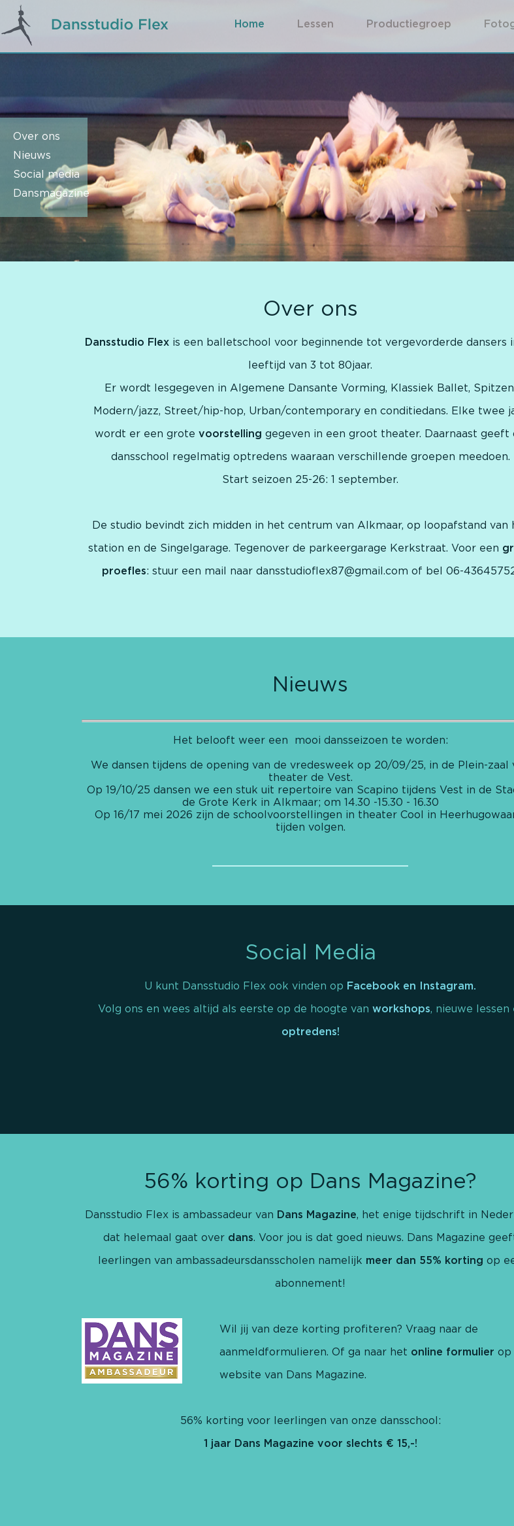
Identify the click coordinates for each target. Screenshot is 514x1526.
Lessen (315, 24)
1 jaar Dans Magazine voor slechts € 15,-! (310, 1443)
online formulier (452, 1352)
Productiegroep (408, 24)
